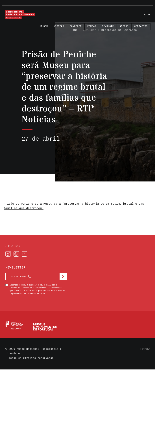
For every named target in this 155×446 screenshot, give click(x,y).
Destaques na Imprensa (119, 30)
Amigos (124, 26)
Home (74, 30)
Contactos (141, 26)
